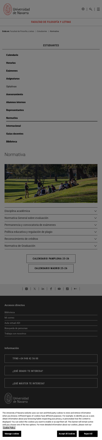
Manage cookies (12, 434)
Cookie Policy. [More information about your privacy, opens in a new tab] (9, 428)
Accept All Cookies (67, 434)
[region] (51, 424)
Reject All (88, 434)
